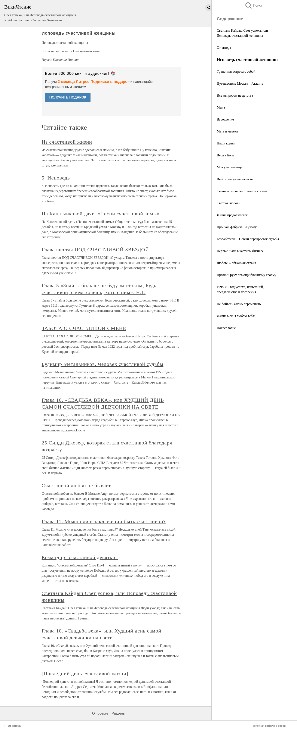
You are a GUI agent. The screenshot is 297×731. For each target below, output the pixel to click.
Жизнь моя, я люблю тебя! (236, 316)
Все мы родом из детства (235, 95)
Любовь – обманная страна (236, 263)
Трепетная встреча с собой (236, 71)
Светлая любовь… (230, 203)
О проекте (100, 713)
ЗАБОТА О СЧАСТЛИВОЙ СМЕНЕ (84, 328)
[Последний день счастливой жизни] (85, 673)
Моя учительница (229, 167)
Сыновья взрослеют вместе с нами (242, 191)
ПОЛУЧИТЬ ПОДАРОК (67, 97)
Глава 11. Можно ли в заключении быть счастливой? (104, 521)
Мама (221, 107)
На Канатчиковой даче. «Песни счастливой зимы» (101, 213)
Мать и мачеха (227, 131)
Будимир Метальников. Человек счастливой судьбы (102, 364)
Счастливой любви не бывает (76, 485)
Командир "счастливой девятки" (80, 557)
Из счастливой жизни (67, 142)
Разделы (118, 713)
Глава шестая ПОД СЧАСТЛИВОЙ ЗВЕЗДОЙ (95, 249)
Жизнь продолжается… (234, 215)
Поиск (253, 5)
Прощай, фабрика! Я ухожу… (238, 227)
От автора (224, 47)
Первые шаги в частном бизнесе (240, 251)
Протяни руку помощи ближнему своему (246, 275)
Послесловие (226, 328)
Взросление (225, 119)
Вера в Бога (225, 155)
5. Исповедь (56, 178)
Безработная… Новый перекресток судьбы (248, 239)
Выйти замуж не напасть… (236, 179)
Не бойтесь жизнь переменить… (240, 304)
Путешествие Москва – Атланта (240, 83)
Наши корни (226, 143)
